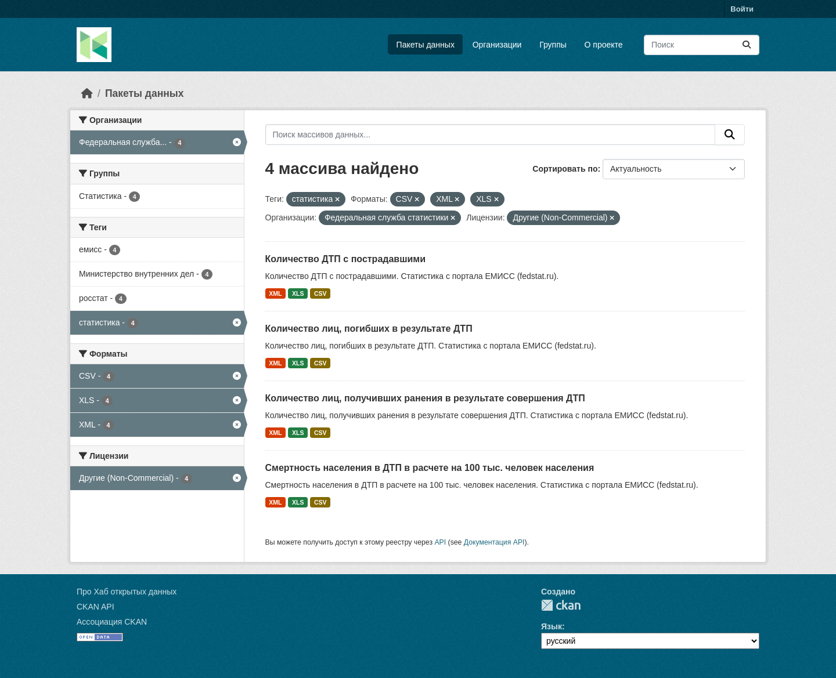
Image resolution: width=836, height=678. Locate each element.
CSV (320, 293)
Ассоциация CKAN (112, 621)
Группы (553, 44)
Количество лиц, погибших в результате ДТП (369, 328)
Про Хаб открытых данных (126, 591)
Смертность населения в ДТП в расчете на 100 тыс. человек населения (429, 468)
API (440, 542)
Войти (742, 9)
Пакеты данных (426, 44)
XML (275, 293)
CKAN (561, 605)
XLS (298, 293)
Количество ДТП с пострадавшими (345, 259)
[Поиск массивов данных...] (701, 45)
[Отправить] (746, 45)
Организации (497, 44)
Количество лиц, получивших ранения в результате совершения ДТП (425, 398)
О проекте (604, 44)
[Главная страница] (87, 93)
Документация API (494, 542)
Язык (551, 626)
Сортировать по (564, 168)
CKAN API (95, 606)
